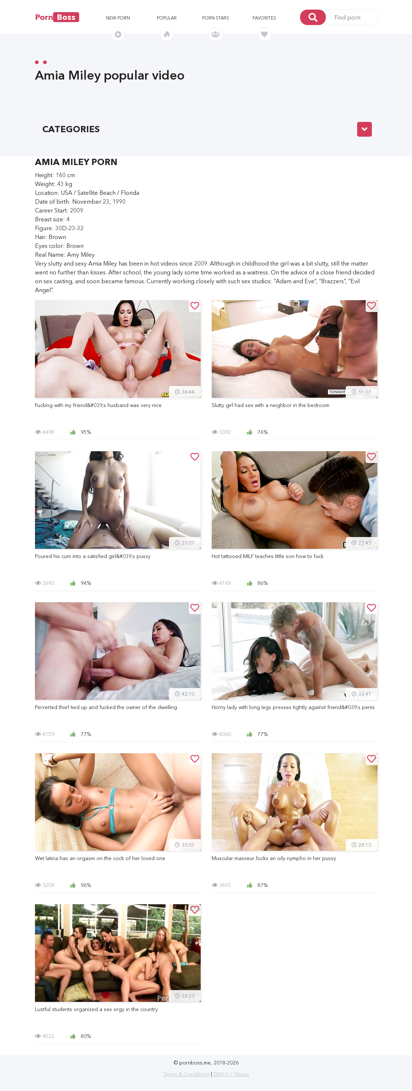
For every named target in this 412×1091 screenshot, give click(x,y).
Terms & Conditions (186, 1074)
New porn (118, 18)
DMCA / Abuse (231, 1074)
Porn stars (215, 18)
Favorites (264, 18)
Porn (57, 17)
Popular (167, 18)
